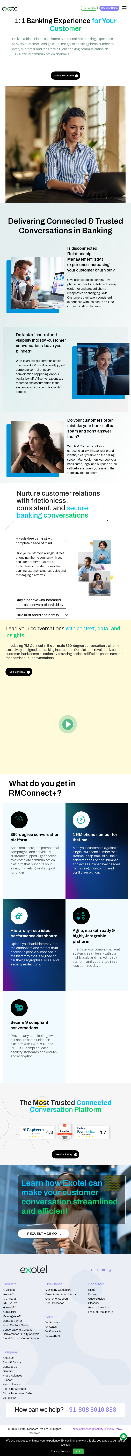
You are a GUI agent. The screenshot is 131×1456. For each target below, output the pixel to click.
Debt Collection (54, 1303)
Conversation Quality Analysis (21, 1334)
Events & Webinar (99, 1307)
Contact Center (12, 1320)
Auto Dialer (9, 1311)
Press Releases (12, 1375)
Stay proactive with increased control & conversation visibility (39, 602)
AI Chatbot (9, 1298)
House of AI (10, 1307)
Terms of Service (81, 1429)
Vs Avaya (51, 1326)
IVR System (10, 1303)
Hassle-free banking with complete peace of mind (35, 541)
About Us (8, 1357)
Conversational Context (17, 1329)
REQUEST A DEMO (44, 1234)
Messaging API (12, 1316)
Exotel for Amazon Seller (18, 1393)
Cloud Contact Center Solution (21, 1338)
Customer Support (56, 1298)
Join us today (20, 672)
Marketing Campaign (58, 1289)
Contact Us (10, 1366)
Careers (8, 1371)
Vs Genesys (52, 1322)
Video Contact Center (16, 1325)
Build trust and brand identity (37, 615)
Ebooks (93, 1294)
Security (98, 1429)
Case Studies (96, 1298)
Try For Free (89, 8)
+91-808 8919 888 (90, 1409)
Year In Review (11, 1384)
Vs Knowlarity (53, 1331)
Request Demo (109, 8)
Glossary (93, 1303)
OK (78, 1451)
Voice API (8, 1294)
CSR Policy (10, 1397)
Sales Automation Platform (61, 1294)
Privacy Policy (113, 1429)
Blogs (92, 1289)
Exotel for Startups (14, 1388)
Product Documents (100, 1311)
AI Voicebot (10, 1289)
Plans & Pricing (12, 1362)
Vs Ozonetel (52, 1335)
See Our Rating (66, 1154)
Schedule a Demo (66, 75)
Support (8, 1380)
